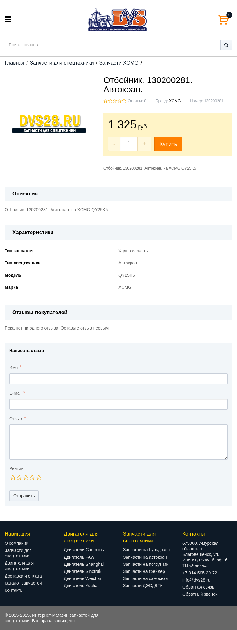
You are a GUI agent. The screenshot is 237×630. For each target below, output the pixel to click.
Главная (14, 63)
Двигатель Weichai (82, 578)
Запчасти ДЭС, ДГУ (142, 585)
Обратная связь (198, 587)
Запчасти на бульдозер (146, 549)
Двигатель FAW (79, 557)
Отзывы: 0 (137, 101)
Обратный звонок (199, 594)
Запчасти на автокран (145, 557)
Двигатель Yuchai (81, 585)
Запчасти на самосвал (145, 578)
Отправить (24, 495)
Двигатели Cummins (84, 549)
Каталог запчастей (23, 583)
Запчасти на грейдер (144, 571)
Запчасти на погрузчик (145, 564)
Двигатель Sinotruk (82, 571)
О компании (16, 543)
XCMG (175, 101)
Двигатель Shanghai (84, 564)
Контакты (14, 590)
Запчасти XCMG (119, 63)
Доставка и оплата (23, 575)
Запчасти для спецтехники (62, 63)
